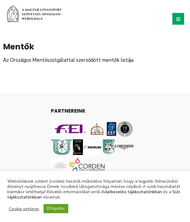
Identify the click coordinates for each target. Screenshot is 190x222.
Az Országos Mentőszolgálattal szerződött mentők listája (68, 60)
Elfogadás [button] (56, 208)
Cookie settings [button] (24, 208)
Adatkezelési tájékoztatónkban (131, 192)
